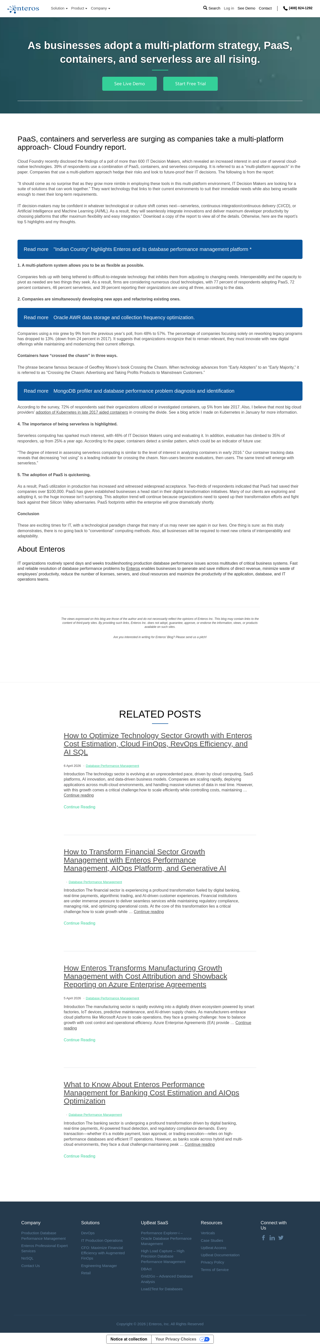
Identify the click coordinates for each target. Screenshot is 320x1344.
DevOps (87, 1231)
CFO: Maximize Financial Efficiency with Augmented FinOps (103, 1251)
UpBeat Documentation (220, 1253)
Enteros (133, 568)
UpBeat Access (213, 1246)
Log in (229, 8)
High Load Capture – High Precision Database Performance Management (163, 1254)
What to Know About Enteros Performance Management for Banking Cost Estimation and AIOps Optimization (151, 1091)
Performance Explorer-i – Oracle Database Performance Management (166, 1236)
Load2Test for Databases (162, 1287)
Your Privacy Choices (176, 1337)
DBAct (146, 1267)
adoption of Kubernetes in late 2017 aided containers (83, 412)
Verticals (208, 1231)
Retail (85, 1271)
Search (214, 8)
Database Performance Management (112, 765)
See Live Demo (129, 84)
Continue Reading (80, 807)
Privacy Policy (212, 1260)
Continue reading (79, 795)
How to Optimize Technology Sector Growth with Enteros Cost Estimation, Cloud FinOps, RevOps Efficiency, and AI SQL (158, 743)
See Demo (246, 8)
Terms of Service (215, 1268)
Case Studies (212, 1238)
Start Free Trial (190, 84)
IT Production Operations (101, 1238)
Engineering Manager (99, 1264)
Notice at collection (128, 1337)
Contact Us (30, 1264)
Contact (265, 8)
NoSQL (27, 1256)
